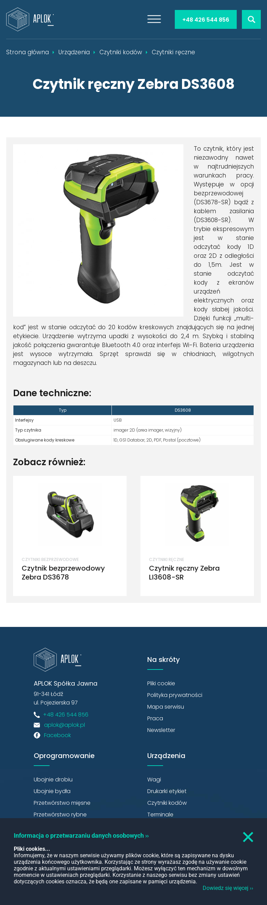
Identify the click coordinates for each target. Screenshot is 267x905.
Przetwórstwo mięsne (62, 803)
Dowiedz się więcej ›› (228, 888)
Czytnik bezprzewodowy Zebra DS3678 (63, 572)
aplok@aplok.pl (64, 725)
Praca (155, 718)
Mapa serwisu (165, 707)
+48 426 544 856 (205, 20)
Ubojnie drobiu (53, 779)
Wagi (154, 779)
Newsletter (161, 730)
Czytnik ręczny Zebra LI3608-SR (184, 572)
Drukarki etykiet (166, 791)
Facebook (57, 735)
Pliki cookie (161, 683)
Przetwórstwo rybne (60, 814)
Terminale (160, 814)
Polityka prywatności (174, 695)
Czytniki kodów (167, 803)
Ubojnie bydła (52, 791)
